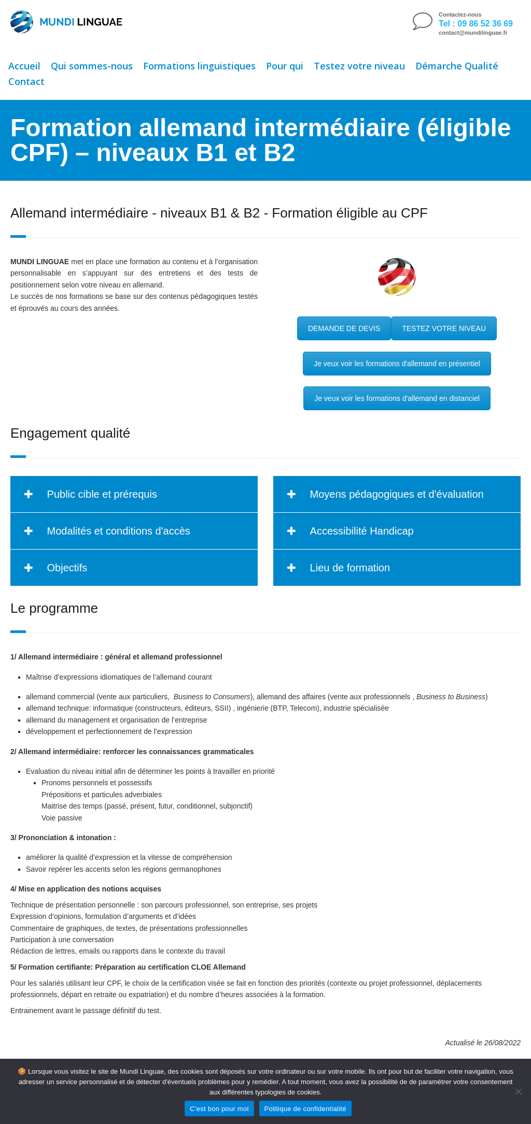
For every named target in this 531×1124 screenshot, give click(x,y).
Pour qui (284, 66)
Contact (26, 81)
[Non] (518, 1091)
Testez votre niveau (359, 66)
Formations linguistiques (199, 66)
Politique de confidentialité (305, 1109)
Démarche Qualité (456, 66)
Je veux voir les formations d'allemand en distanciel (397, 398)
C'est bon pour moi (219, 1109)
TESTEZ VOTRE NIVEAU (444, 328)
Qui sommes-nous (92, 66)
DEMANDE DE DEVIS (344, 328)
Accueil (24, 66)
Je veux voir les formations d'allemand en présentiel (397, 363)
